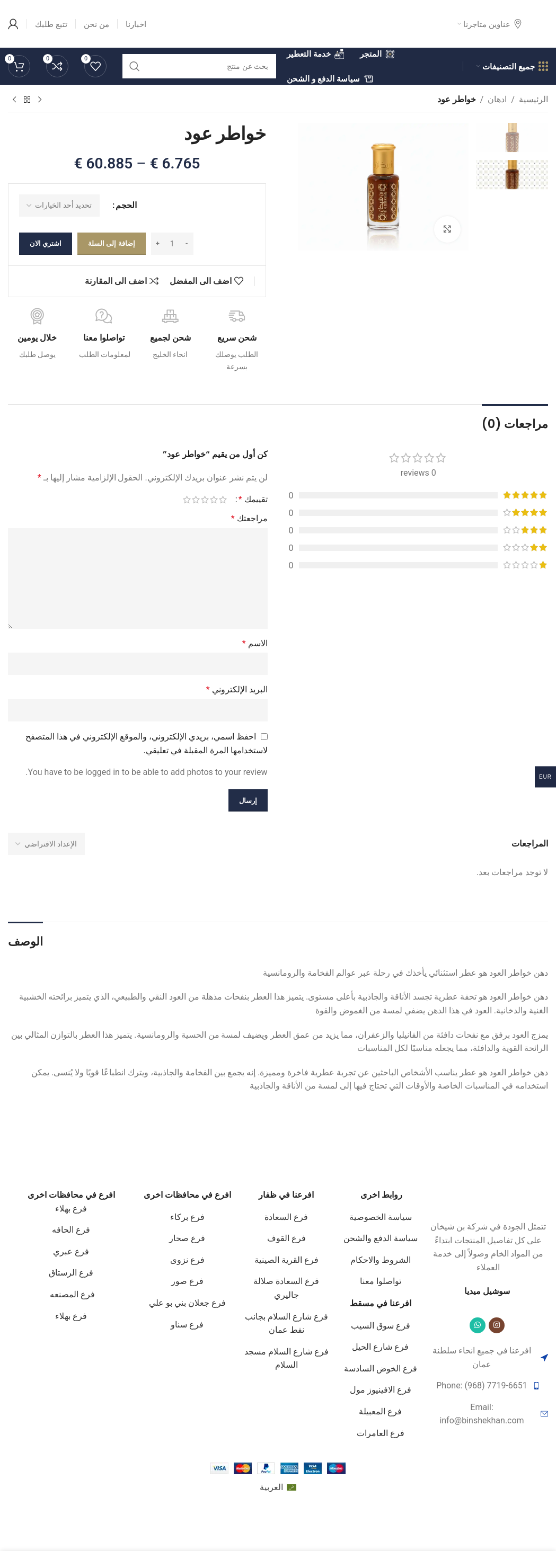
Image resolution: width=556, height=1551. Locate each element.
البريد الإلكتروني (237, 689)
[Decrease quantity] (186, 244)
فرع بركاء (187, 1217)
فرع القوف (286, 1238)
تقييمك (253, 499)
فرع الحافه (71, 1230)
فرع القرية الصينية (286, 1260)
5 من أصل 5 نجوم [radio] (186, 499)
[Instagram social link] (497, 1325)
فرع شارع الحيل (380, 1347)
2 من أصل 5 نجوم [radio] (213, 499)
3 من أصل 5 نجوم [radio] (204, 499)
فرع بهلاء (71, 1209)
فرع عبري (71, 1251)
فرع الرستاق (71, 1273)
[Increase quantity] (157, 244)
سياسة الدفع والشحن (380, 1238)
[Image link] (488, 1198)
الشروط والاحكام (380, 1260)
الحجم (126, 205)
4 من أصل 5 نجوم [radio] (195, 499)
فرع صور (187, 1281)
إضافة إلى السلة (111, 243)
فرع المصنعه (71, 1294)
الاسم (255, 643)
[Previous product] (39, 100)
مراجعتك (249, 518)
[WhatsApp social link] (478, 1325)
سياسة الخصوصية (380, 1217)
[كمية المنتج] (172, 244)
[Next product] (14, 100)
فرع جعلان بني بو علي (187, 1303)
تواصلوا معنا (380, 1281)
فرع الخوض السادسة (380, 1368)
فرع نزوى (187, 1260)
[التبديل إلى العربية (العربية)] (277, 1488)
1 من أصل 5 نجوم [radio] (222, 499)
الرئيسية (533, 99)
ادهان (497, 99)
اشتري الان (45, 243)
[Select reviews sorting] (46, 844)
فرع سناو (187, 1325)
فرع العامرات (380, 1433)
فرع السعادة (286, 1217)
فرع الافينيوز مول (380, 1390)
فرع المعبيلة (380, 1411)
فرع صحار (187, 1238)
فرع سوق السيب (380, 1326)
